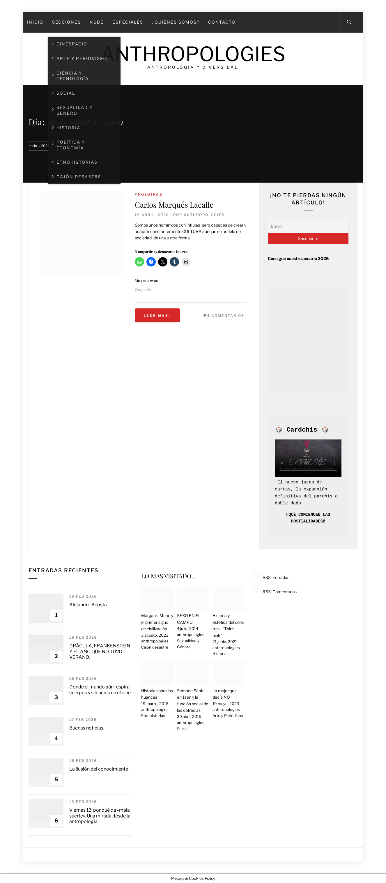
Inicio (35, 22)
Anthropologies (193, 54)
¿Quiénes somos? (175, 22)
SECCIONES (66, 22)
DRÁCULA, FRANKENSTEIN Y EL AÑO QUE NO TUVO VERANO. (99, 651)
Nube (97, 22)
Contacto (222, 22)
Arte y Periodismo (229, 715)
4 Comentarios (225, 315)
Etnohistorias (153, 715)
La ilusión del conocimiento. (99, 769)
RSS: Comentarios (275, 591)
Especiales (127, 22)
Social (182, 728)
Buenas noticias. (86, 728)
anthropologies (204, 215)
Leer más (157, 315)
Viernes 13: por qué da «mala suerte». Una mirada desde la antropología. (99, 815)
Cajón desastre (154, 647)
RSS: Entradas (271, 577)
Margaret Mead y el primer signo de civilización (157, 622)
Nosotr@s (150, 194)
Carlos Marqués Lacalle (174, 204)
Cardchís (301, 430)
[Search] (349, 22)
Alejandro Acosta (88, 604)
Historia (219, 653)
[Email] (308, 226)
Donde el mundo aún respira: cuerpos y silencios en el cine (100, 689)
